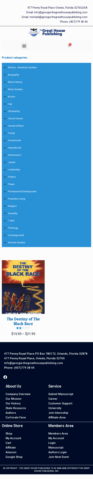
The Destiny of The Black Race (23, 321)
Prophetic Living (16, 198)
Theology (13, 228)
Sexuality (12, 213)
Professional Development (22, 191)
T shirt (11, 220)
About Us (13, 386)
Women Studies (16, 242)
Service (54, 386)
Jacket (11, 162)
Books (11, 96)
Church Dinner (15, 118)
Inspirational (14, 147)
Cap (10, 103)
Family (11, 133)
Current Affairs (16, 125)
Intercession (14, 155)
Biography (13, 74)
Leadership (14, 169)
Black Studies (15, 89)
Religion (12, 206)
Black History (15, 82)
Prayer (11, 184)
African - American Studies (22, 67)
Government (14, 140)
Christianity (14, 111)
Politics (12, 176)
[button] (24, 46)
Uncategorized (16, 235)
